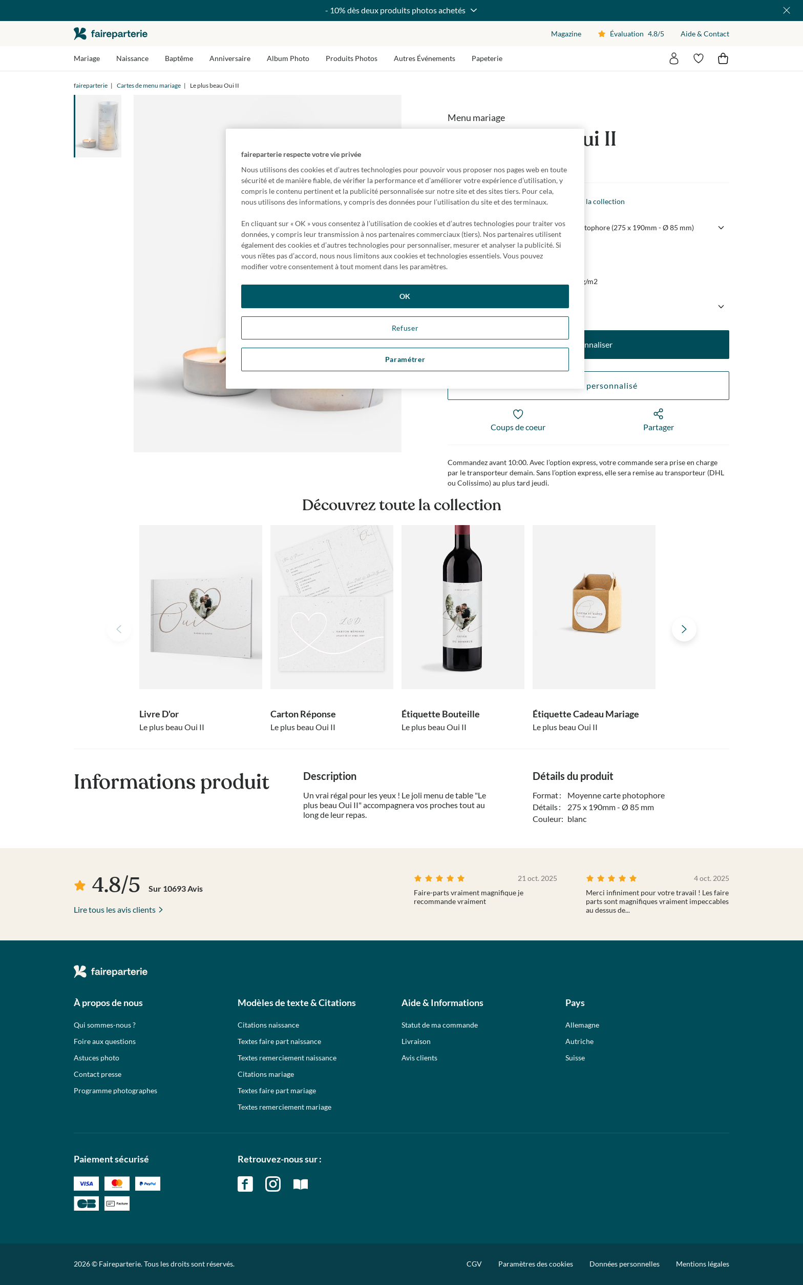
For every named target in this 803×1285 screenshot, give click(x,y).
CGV (474, 1263)
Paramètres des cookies (535, 1264)
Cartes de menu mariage (149, 85)
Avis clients (419, 1058)
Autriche (579, 1041)
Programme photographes (115, 1091)
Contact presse (97, 1074)
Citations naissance (268, 1025)
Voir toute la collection (588, 201)
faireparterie (110, 33)
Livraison (416, 1041)
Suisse (575, 1058)
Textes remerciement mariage (284, 1107)
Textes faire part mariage (277, 1091)
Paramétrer (405, 359)
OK (405, 296)
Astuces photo (96, 1058)
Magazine (566, 33)
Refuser (405, 328)
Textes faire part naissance (279, 1041)
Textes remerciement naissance (287, 1058)
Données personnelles (624, 1263)
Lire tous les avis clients (115, 909)
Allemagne (582, 1025)
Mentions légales (702, 1263)
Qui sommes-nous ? (105, 1025)
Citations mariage (266, 1074)
